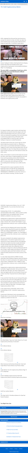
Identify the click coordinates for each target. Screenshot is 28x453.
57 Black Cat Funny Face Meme (12, 429)
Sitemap (20, 448)
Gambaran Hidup (5, 1)
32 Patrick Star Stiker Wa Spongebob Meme (14, 426)
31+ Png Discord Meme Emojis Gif (12, 433)
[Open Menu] (24, 1)
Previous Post (23, 407)
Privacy (16, 448)
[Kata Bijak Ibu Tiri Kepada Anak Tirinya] (3, 437)
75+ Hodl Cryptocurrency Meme (11, 7)
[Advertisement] (14, 23)
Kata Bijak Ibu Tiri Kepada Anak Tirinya (13, 436)
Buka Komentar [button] (14, 416)
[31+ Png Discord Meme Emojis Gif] (3, 434)
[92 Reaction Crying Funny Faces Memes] (3, 423)
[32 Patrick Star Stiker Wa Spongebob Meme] (3, 427)
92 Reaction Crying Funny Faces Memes (13, 422)
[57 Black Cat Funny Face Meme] (3, 430)
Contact (11, 448)
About (7, 448)
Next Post (4, 407)
